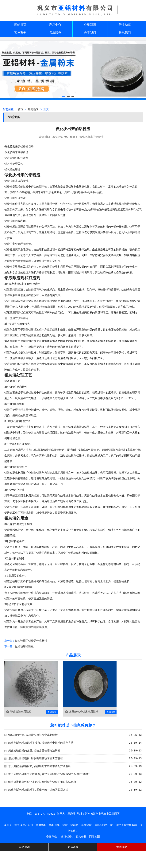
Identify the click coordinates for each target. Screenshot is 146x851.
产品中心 (55, 25)
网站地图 (94, 836)
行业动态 (125, 25)
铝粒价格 (81, 836)
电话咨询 (24, 847)
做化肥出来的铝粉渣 (16, 152)
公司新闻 (90, 25)
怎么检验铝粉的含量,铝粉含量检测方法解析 (34, 750)
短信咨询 (73, 847)
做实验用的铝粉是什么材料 (31, 640)
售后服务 (55, 33)
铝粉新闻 (33, 109)
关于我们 (90, 33)
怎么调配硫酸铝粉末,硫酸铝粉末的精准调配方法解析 (39, 766)
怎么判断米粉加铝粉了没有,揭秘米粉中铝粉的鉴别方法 (41, 742)
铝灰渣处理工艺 (13, 163)
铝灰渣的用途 (12, 169)
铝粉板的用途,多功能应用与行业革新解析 (33, 735)
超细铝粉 (66, 836)
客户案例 (20, 33)
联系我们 (125, 33)
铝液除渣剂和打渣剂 (16, 158)
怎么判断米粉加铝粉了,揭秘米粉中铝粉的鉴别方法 (38, 789)
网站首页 (20, 25)
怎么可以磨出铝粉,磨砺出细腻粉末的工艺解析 (35, 758)
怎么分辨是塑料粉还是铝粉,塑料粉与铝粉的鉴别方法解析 (42, 781)
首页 (20, 109)
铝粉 (23, 146)
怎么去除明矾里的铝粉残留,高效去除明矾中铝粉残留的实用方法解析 (49, 774)
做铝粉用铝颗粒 (24, 646)
